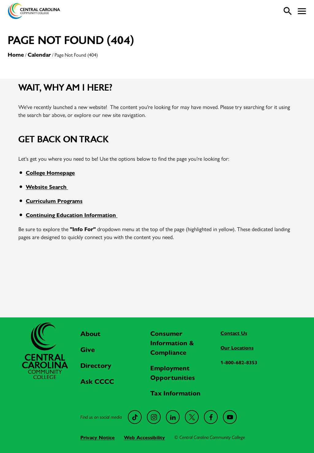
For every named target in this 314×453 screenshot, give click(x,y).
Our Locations (237, 347)
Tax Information (175, 392)
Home (16, 54)
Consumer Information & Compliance (172, 342)
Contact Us (233, 332)
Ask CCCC (97, 381)
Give (87, 349)
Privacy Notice (97, 437)
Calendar (39, 54)
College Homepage (50, 172)
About (90, 333)
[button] (302, 11)
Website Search (47, 186)
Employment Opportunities (172, 372)
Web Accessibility (144, 437)
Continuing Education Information (71, 215)
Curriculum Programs (54, 200)
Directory (95, 365)
